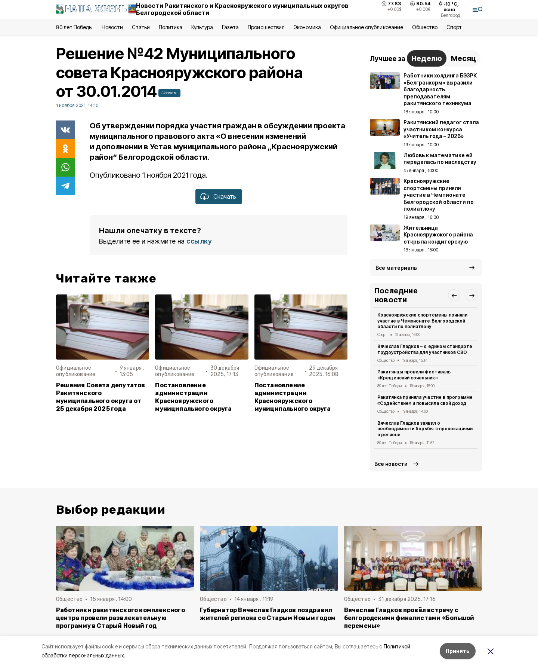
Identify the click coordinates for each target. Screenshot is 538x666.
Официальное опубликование (366, 27)
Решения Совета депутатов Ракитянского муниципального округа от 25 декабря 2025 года (100, 397)
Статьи (141, 27)
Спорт (454, 27)
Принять (458, 651)
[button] (454, 295)
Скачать (224, 196)
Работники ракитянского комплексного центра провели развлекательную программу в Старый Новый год (120, 618)
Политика (170, 27)
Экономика (307, 27)
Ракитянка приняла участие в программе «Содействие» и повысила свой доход (425, 400)
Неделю (426, 58)
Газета (230, 27)
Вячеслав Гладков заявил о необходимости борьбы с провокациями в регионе (425, 429)
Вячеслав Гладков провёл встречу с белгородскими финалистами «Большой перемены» (409, 618)
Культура (202, 27)
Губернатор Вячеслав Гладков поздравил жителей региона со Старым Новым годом (268, 614)
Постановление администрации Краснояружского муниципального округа (193, 397)
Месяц (463, 58)
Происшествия (266, 27)
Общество (424, 27)
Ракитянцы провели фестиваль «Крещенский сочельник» (414, 375)
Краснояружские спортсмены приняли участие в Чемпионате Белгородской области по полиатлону (422, 321)
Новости (112, 27)
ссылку (199, 241)
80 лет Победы (74, 27)
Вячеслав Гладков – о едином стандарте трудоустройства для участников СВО (424, 349)
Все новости (391, 464)
